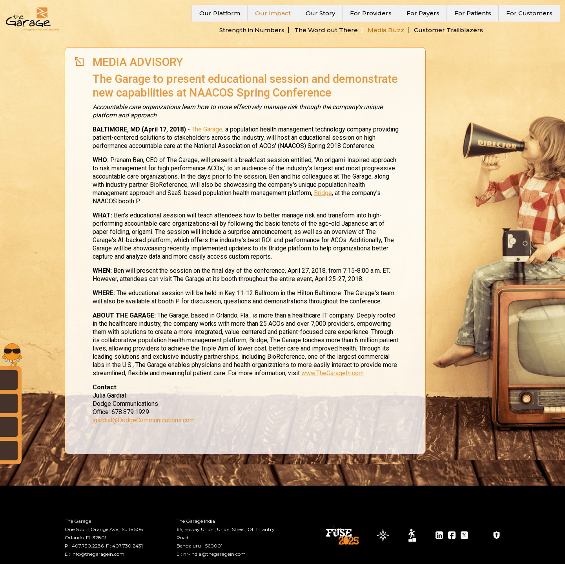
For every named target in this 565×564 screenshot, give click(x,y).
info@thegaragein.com (97, 554)
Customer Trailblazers (448, 30)
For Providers (371, 13)
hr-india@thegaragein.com (214, 554)
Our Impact (273, 13)
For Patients (472, 13)
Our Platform (219, 13)
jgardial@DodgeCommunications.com (144, 420)
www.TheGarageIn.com (332, 373)
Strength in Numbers (251, 30)
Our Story (320, 13)
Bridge (323, 193)
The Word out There (326, 30)
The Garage (206, 129)
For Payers (422, 13)
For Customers (529, 13)
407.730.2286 (88, 546)
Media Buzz (386, 30)
